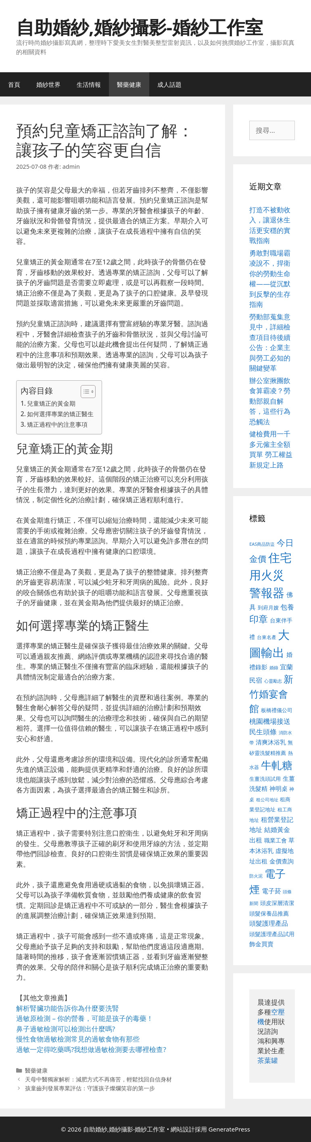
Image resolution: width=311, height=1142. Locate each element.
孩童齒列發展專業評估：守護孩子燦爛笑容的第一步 (90, 1088)
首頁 (14, 84)
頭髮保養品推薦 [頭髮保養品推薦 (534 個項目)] (269, 913)
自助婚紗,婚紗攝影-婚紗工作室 (139, 27)
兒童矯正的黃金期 (51, 403)
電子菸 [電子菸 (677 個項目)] (271, 890)
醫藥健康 (129, 84)
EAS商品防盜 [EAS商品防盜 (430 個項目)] (262, 544)
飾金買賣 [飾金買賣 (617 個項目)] (261, 944)
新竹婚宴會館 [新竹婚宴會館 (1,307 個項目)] (271, 693)
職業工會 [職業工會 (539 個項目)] (275, 840)
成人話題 (169, 84)
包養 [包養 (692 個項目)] (287, 607)
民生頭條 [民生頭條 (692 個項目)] (263, 731)
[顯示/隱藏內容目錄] (84, 391)
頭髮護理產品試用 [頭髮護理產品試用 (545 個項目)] (271, 934)
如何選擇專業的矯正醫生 (60, 414)
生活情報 (89, 84)
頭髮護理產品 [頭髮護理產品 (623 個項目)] (268, 923)
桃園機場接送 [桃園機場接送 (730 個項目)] (269, 721)
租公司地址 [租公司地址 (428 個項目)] (267, 799)
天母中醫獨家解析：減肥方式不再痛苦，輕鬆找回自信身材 (98, 1079)
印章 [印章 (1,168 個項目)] (258, 618)
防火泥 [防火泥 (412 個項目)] (256, 876)
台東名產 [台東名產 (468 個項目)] (266, 637)
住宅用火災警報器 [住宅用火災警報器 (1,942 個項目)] (270, 575)
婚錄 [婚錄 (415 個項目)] (273, 668)
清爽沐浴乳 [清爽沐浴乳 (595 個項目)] (271, 742)
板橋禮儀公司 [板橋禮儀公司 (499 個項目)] (276, 710)
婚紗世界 (48, 84)
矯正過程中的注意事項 (57, 424)
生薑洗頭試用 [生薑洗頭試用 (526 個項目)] (265, 778)
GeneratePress (229, 1129)
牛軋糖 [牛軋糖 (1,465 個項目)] (276, 765)
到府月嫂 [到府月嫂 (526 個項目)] (268, 607)
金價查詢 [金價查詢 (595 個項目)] (281, 861)
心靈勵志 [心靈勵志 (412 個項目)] (273, 681)
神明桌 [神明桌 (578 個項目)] (278, 788)
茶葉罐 (267, 1060)
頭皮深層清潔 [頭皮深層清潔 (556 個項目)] (277, 903)
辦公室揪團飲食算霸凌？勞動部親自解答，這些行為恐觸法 (269, 401)
